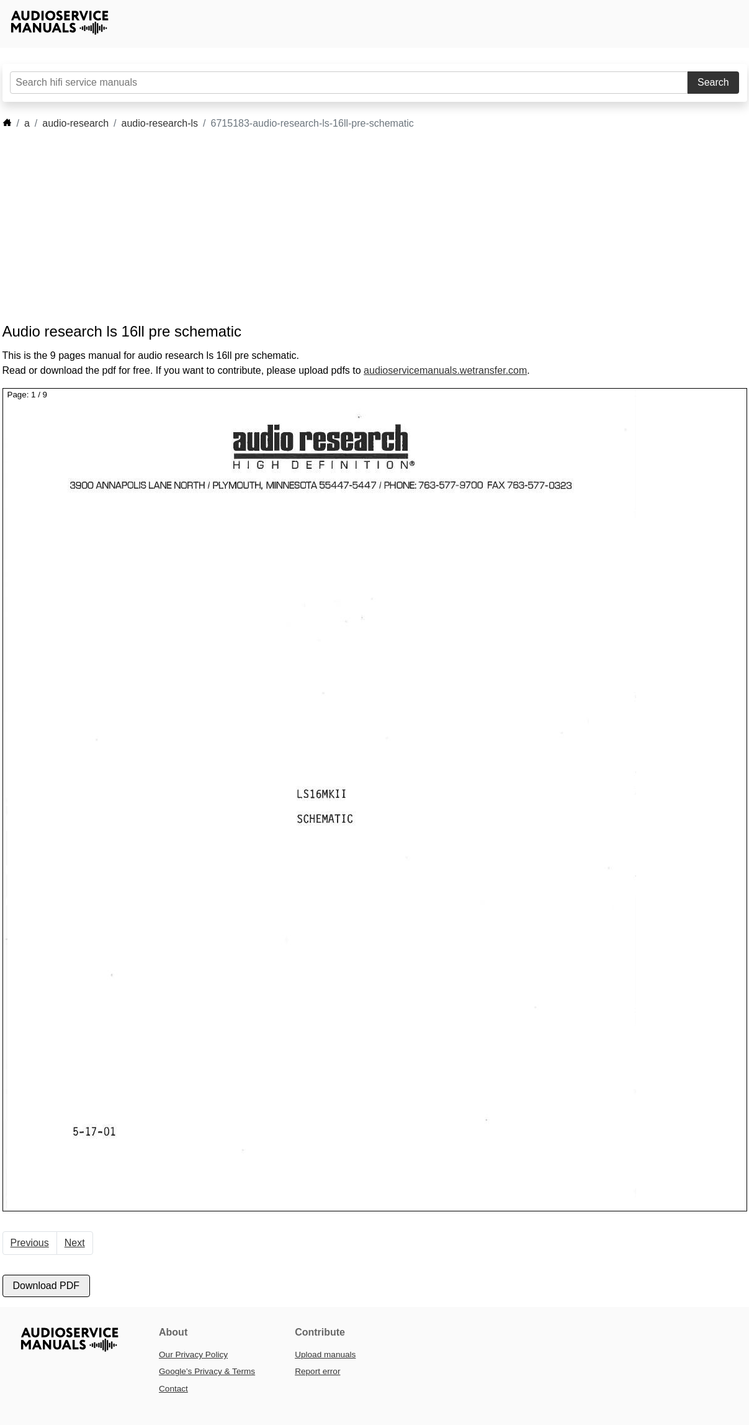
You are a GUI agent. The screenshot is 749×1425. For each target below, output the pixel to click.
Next (75, 1242)
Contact (173, 1388)
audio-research (75, 123)
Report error (317, 1371)
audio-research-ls (160, 123)
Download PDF (46, 1285)
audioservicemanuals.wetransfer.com (445, 370)
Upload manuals (325, 1354)
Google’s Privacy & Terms (207, 1371)
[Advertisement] (356, 227)
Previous (30, 1242)
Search (713, 82)
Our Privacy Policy (193, 1354)
